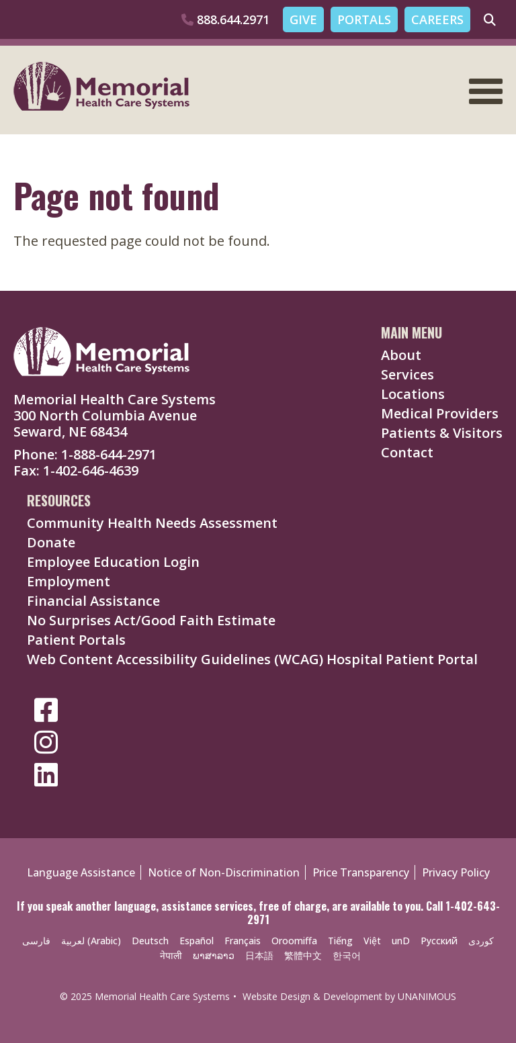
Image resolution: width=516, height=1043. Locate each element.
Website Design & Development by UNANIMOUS (349, 996)
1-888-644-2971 (109, 454)
